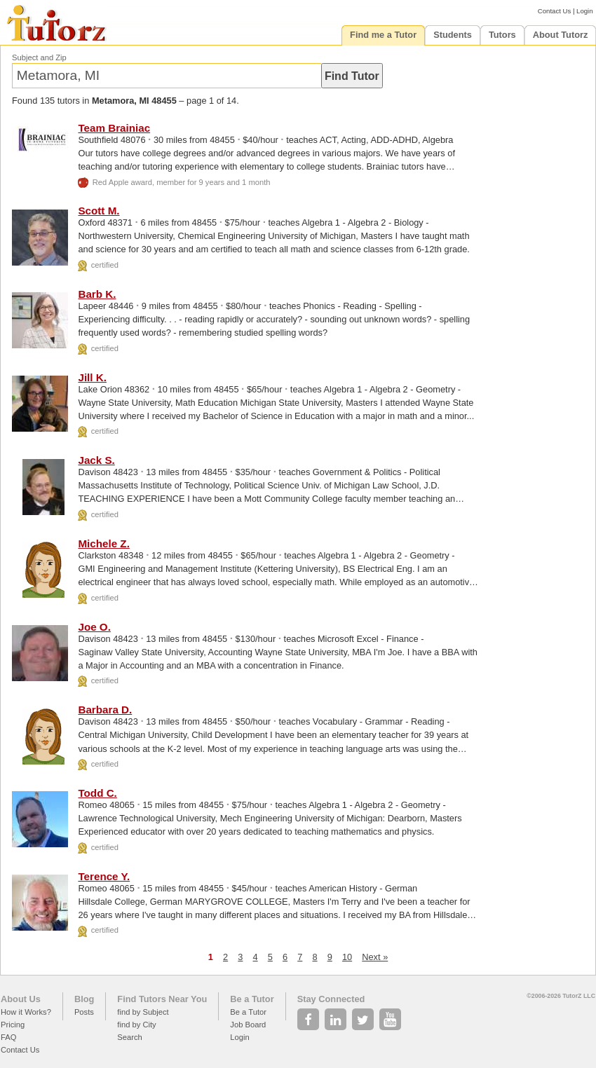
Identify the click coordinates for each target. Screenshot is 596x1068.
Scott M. (98, 211)
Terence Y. (104, 876)
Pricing (13, 1024)
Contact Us (554, 11)
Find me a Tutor (383, 34)
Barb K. (97, 294)
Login (584, 11)
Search (129, 1037)
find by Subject (142, 1012)
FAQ (8, 1037)
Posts (84, 1012)
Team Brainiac (114, 128)
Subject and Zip (39, 57)
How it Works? (26, 1012)
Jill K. (92, 377)
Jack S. (96, 460)
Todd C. (97, 793)
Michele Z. (103, 543)
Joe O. (94, 627)
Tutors (502, 34)
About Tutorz (560, 34)
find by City (136, 1024)
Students (452, 34)
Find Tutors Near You (162, 999)
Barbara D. (105, 710)
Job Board (248, 1024)
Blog (84, 999)
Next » (375, 957)
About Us (21, 999)
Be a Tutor (251, 999)
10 (347, 957)
